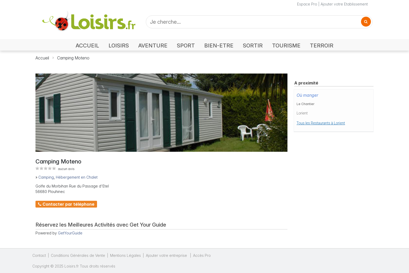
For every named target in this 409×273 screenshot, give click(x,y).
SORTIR (253, 45)
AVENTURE (152, 45)
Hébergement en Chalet (77, 177)
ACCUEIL (87, 45)
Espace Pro (307, 4)
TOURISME (286, 45)
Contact (39, 255)
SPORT (186, 45)
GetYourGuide (70, 233)
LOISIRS (119, 45)
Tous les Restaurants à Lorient (321, 123)
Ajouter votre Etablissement (344, 4)
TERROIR (321, 45)
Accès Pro (202, 255)
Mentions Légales (125, 255)
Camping (46, 177)
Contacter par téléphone (66, 204)
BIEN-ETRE (218, 45)
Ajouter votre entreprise (167, 255)
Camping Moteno (73, 57)
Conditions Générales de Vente (78, 255)
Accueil (42, 57)
